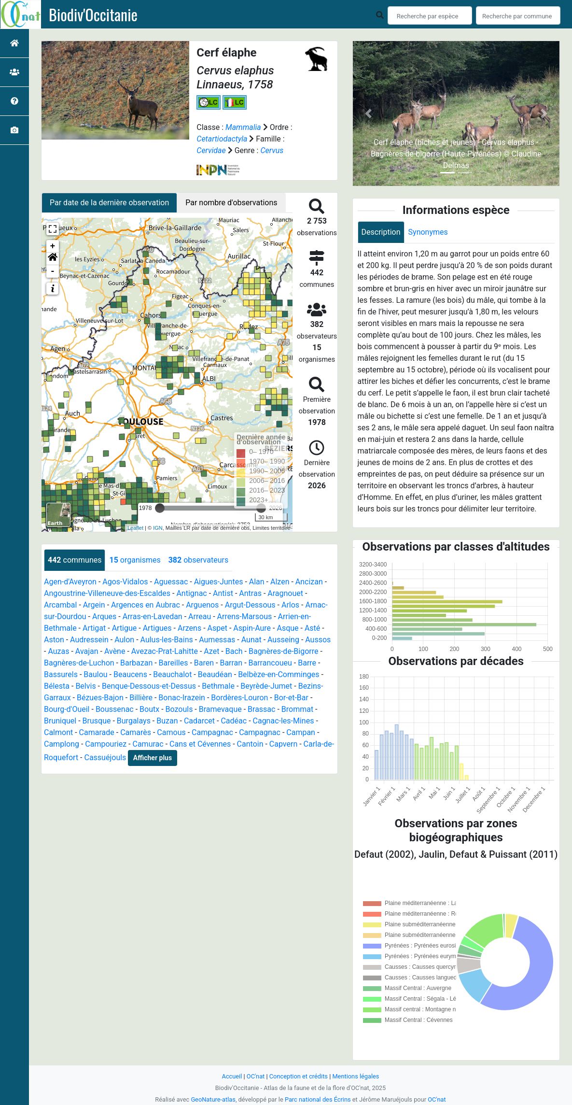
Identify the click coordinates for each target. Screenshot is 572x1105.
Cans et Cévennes (200, 744)
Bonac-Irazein (181, 697)
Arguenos (202, 604)
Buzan (167, 720)
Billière (141, 697)
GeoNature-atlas (213, 1099)
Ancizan (309, 581)
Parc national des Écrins (318, 1099)
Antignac (191, 593)
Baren (204, 662)
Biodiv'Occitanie (93, 14)
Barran (231, 662)
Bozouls (179, 709)
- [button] (53, 271)
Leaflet (135, 528)
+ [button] (53, 246)
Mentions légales (355, 1076)
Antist (223, 593)
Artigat (94, 628)
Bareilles (173, 662)
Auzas (58, 651)
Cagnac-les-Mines (283, 720)
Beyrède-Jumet (266, 686)
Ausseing (283, 639)
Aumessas (217, 639)
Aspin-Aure (252, 628)
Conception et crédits (298, 1076)
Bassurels (61, 674)
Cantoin (250, 744)
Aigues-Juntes (218, 581)
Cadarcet (199, 720)
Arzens (189, 628)
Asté (312, 628)
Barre (307, 662)
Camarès (135, 732)
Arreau (199, 616)
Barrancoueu (270, 662)
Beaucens (130, 674)
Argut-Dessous (250, 604)
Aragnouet (285, 593)
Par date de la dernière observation (109, 202)
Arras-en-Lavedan (152, 616)
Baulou (95, 674)
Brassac (261, 709)
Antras (250, 593)
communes (74, 560)
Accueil (232, 1076)
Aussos (318, 639)
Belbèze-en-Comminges (278, 674)
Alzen (279, 581)
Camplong (61, 744)
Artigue (124, 628)
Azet (211, 651)
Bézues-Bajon (100, 697)
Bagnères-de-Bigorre (284, 651)
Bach (234, 651)
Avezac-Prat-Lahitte (164, 651)
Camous (171, 732)
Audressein (89, 639)
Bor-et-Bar (291, 697)
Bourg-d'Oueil (67, 709)
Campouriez (105, 744)
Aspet (217, 628)
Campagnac (212, 732)
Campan (300, 732)
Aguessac (171, 581)
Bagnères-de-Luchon (79, 662)
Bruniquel (60, 720)
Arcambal (60, 604)
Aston (54, 639)
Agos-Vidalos (125, 581)
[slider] (160, 508)
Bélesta (57, 686)
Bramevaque (220, 709)
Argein (94, 604)
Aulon (124, 639)
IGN (158, 528)
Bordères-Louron (239, 697)
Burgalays (134, 720)
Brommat (297, 709)
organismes (134, 560)
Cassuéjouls (105, 757)
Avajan (86, 651)
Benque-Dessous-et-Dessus (149, 686)
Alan (257, 581)
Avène (115, 651)
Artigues (157, 628)
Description (381, 232)
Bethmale (218, 686)
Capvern (283, 744)
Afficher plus (152, 758)
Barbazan (136, 662)
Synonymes (428, 232)
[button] (52, 259)
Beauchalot (172, 674)
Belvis (85, 686)
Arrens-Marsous (244, 616)
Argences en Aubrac (145, 604)
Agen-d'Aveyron (70, 581)
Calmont (58, 732)
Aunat (251, 639)
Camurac (148, 744)
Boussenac (115, 709)
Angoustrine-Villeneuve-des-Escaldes (107, 593)
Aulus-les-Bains (166, 639)
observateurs (198, 560)
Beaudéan (215, 674)
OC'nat (256, 1076)
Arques (104, 616)
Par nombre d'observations (231, 202)
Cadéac (234, 720)
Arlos (290, 604)
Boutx (149, 709)
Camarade (96, 732)
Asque (287, 628)
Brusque (97, 720)
